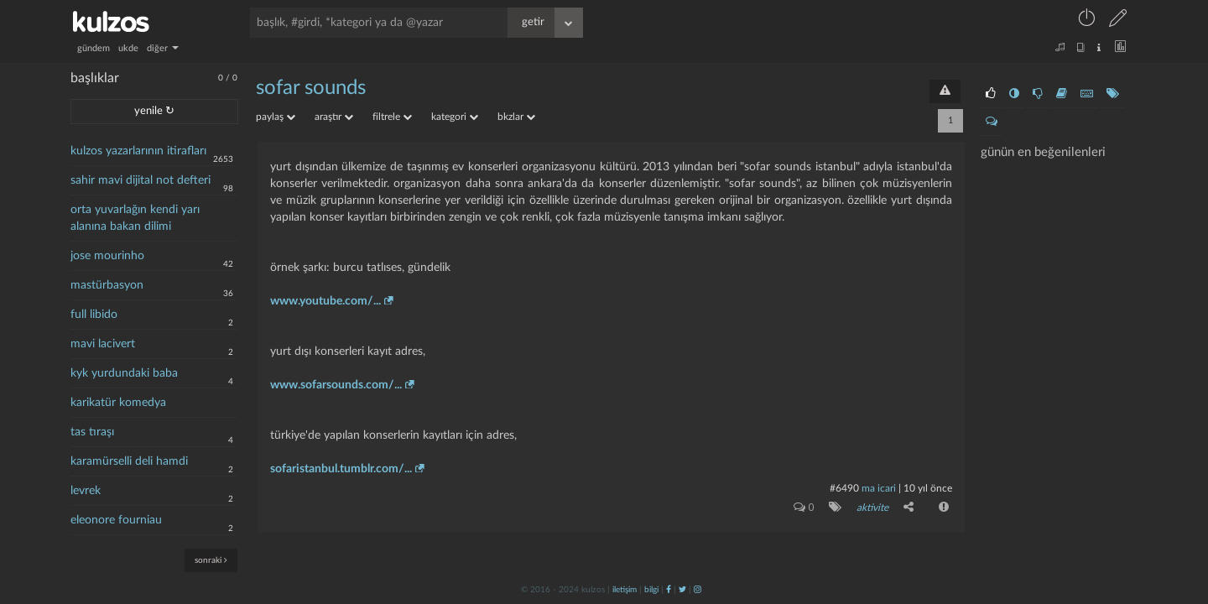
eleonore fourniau (116, 520)
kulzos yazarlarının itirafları (138, 151)
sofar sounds (311, 88)
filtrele (392, 117)
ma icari (879, 488)
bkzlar (516, 117)
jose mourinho (107, 256)
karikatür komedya (118, 403)
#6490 (844, 488)
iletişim (624, 590)
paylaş (275, 117)
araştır (334, 117)
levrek (85, 491)
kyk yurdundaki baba (124, 373)
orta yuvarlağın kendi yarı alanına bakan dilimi (135, 218)
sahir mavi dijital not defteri (140, 180)
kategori (454, 117)
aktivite (872, 507)
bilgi (651, 590)
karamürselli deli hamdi (129, 461)
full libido (93, 314)
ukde (128, 48)
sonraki (211, 560)
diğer (163, 48)
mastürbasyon (106, 285)
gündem (93, 48)
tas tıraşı (92, 432)
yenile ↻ (154, 111)
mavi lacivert (102, 344)
